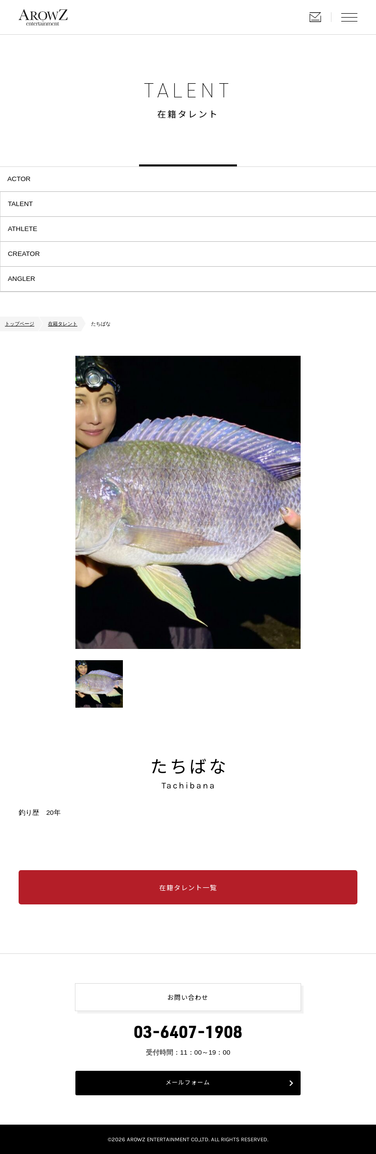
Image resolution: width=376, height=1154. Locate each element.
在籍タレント (62, 323)
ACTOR (18, 179)
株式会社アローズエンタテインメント (43, 17)
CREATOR (24, 253)
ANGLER (21, 278)
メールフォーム (187, 1083)
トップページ (19, 323)
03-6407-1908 (188, 1034)
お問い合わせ (315, 17)
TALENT (20, 204)
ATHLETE (22, 228)
